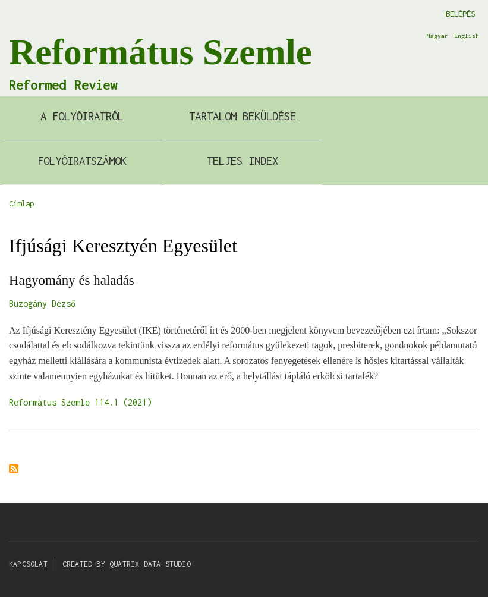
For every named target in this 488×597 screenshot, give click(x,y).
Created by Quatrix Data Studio (126, 564)
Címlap (21, 203)
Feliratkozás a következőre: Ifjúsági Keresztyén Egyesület (13, 469)
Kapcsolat (28, 564)
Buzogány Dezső (42, 303)
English (466, 35)
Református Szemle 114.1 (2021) (80, 402)
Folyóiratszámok (82, 160)
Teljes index (242, 160)
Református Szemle (160, 52)
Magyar (437, 35)
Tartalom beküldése (242, 115)
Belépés (460, 13)
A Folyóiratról (82, 115)
